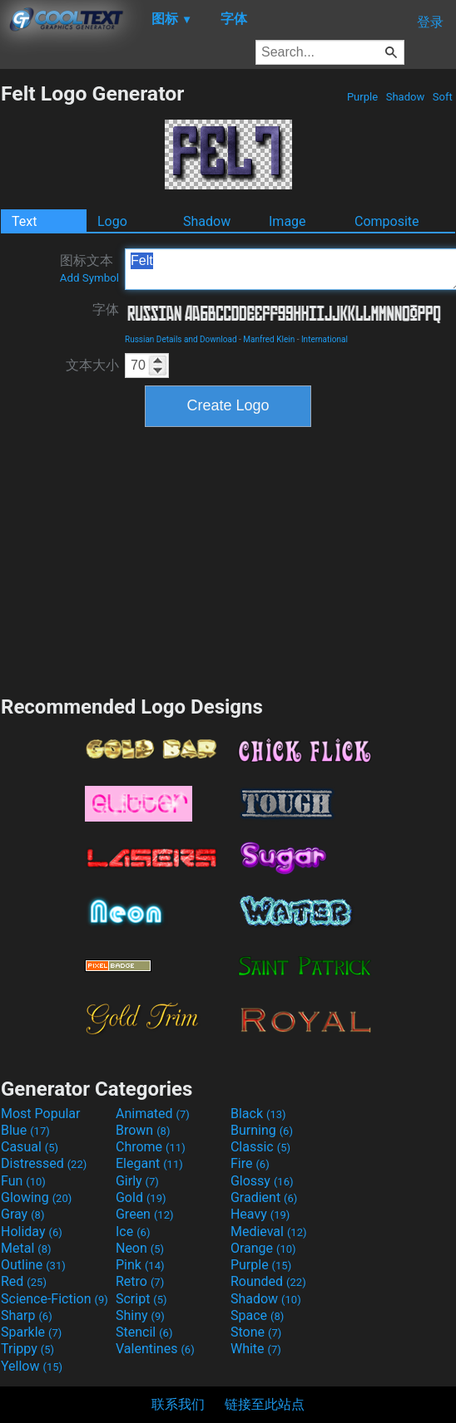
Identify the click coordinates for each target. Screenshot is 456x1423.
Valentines (155, 1349)
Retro (140, 1281)
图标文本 (89, 268)
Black (258, 1113)
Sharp (26, 1315)
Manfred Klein (269, 339)
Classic (260, 1147)
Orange (263, 1248)
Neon (140, 1248)
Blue (25, 1130)
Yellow (31, 1366)
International (324, 339)
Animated (153, 1113)
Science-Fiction (54, 1299)
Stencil (144, 1332)
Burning (261, 1130)
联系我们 (178, 1404)
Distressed (44, 1163)
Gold (141, 1197)
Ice (133, 1231)
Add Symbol (89, 278)
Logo (112, 221)
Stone (255, 1332)
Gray (22, 1214)
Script (141, 1299)
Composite (386, 221)
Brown (143, 1130)
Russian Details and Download (181, 339)
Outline (33, 1265)
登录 (430, 22)
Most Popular (41, 1113)
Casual (29, 1147)
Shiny (140, 1315)
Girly (137, 1181)
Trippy (27, 1349)
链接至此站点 (265, 1404)
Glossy (262, 1181)
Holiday (31, 1231)
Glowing (36, 1197)
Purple (362, 97)
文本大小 (92, 365)
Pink (140, 1265)
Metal (26, 1248)
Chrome (151, 1147)
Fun (23, 1181)
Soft (442, 97)
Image (287, 221)
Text (24, 221)
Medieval (268, 1231)
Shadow (405, 97)
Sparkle (31, 1332)
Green (145, 1214)
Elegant (149, 1163)
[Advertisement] (228, 559)
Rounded (268, 1281)
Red (24, 1281)
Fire (250, 1163)
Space (257, 1315)
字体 (105, 309)
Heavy (260, 1214)
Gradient (263, 1197)
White (255, 1349)
